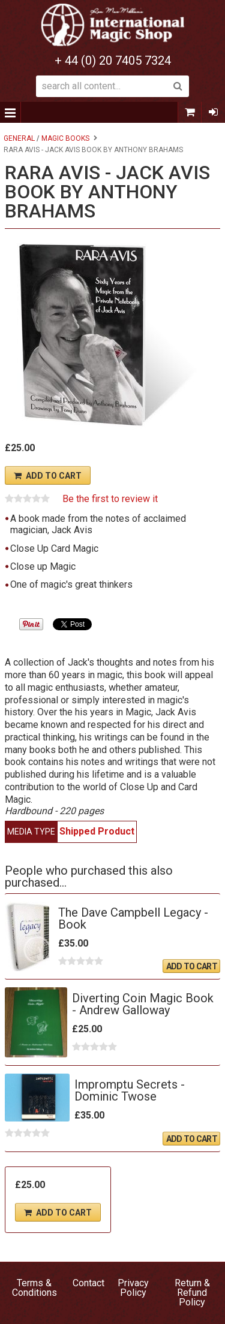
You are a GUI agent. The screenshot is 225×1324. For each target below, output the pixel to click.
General (19, 138)
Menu (10, 112)
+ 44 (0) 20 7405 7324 (113, 60)
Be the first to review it (110, 499)
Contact (88, 1283)
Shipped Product (96, 831)
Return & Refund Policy (192, 1292)
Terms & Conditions (34, 1287)
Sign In (213, 112)
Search (178, 86)
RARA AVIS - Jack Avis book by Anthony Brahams (93, 150)
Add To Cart (54, 475)
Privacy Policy (133, 1287)
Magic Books (65, 138)
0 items (190, 112)
